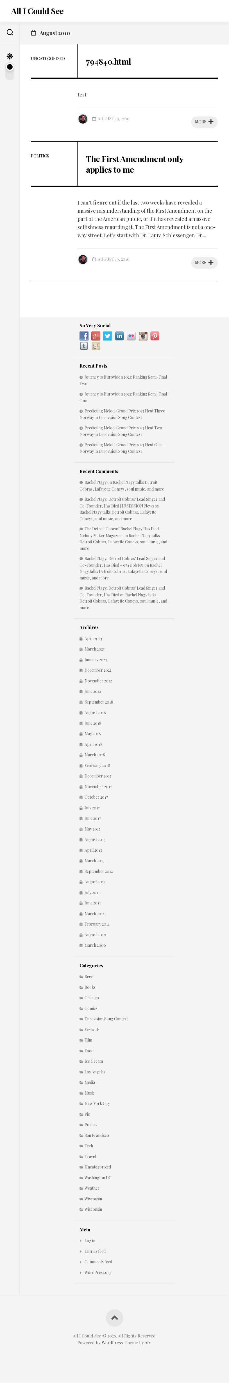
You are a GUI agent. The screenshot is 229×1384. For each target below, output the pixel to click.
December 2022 (98, 671)
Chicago (92, 999)
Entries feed (95, 1252)
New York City (97, 1105)
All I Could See (37, 11)
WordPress (112, 1344)
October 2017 (96, 798)
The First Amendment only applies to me (139, 164)
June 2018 (93, 724)
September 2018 (99, 703)
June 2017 (93, 819)
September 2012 (99, 872)
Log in (90, 1242)
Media (90, 1083)
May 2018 (93, 735)
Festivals (92, 1030)
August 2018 (95, 714)
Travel (90, 1157)
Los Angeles (95, 1073)
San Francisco (97, 1136)
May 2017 (92, 830)
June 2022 (93, 692)
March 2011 (95, 914)
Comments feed (98, 1263)
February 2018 (97, 766)
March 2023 (95, 650)
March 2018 (95, 756)
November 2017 (98, 787)
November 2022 (98, 682)
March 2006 (95, 946)
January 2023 (96, 661)
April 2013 (93, 851)
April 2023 (93, 639)
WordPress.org (98, 1273)
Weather (92, 1189)
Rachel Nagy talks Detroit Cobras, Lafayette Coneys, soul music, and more (123, 543)
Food (89, 1052)
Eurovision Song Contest (106, 1020)
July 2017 (92, 809)
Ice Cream (94, 1062)
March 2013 (95, 862)
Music (90, 1094)
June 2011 (93, 904)
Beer (89, 978)
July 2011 (92, 893)
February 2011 (97, 925)
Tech (89, 1147)
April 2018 (94, 745)
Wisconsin (93, 1200)
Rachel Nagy (95, 483)
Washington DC (98, 1178)
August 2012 (95, 883)
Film (88, 1041)
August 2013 (95, 840)
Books (90, 988)
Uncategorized (48, 59)
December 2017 (98, 777)
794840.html (111, 62)
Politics (40, 157)
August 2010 (95, 936)
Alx (148, 1344)
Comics (91, 1009)
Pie (87, 1115)
